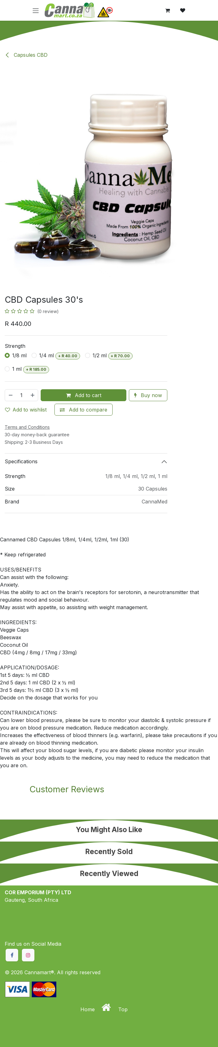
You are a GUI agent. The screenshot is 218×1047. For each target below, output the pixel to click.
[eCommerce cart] (167, 10)
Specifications (21, 461)
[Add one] (33, 395)
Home (88, 1009)
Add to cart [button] (83, 395)
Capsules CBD (26, 55)
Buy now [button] (148, 395)
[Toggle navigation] (35, 10)
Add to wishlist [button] (26, 410)
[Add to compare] (83, 410)
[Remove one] (10, 395)
